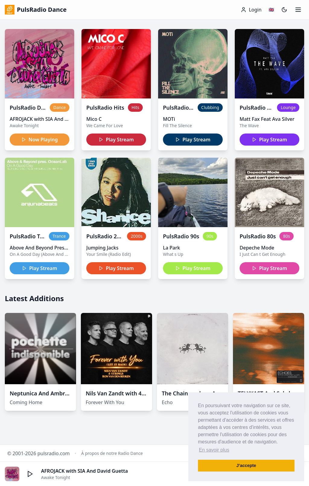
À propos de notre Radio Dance (112, 453)
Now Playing (39, 139)
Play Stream (116, 139)
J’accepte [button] (246, 465)
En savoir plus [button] (214, 449)
